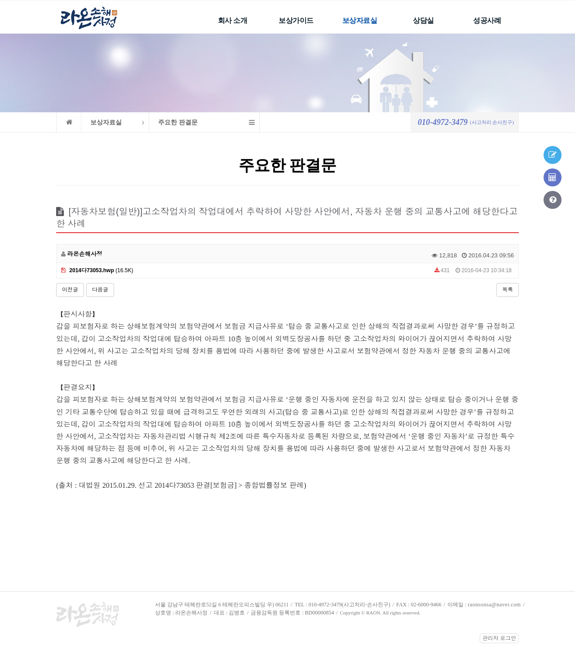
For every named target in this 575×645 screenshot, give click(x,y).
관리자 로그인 (499, 638)
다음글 (100, 290)
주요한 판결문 (178, 122)
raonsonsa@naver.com (494, 604)
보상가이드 (296, 20)
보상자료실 (359, 20)
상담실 (423, 20)
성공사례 (487, 20)
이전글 (70, 290)
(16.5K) (97, 270)
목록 (507, 290)
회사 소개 (233, 20)
